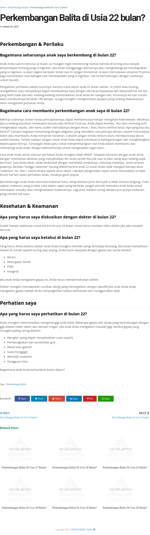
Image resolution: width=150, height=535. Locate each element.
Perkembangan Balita (18, 7)
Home (3, 7)
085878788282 (78, 529)
